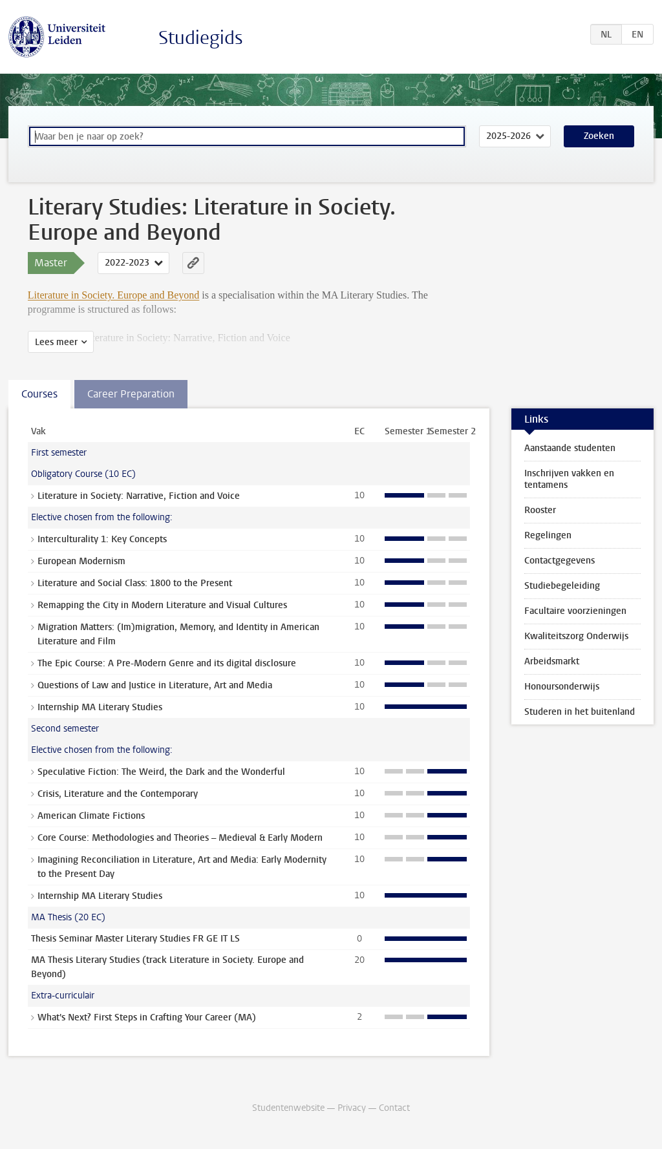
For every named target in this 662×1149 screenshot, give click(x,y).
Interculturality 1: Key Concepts (102, 539)
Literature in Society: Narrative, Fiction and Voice (138, 496)
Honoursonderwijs (561, 686)
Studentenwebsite (288, 1108)
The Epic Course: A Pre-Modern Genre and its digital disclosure (166, 663)
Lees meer (56, 342)
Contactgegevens (559, 560)
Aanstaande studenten (569, 448)
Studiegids (200, 38)
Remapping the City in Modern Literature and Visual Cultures (162, 605)
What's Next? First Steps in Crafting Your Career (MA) (146, 1017)
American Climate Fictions (91, 816)
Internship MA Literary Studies (99, 707)
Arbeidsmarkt (551, 661)
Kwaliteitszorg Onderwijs (576, 636)
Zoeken (599, 136)
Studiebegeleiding (562, 586)
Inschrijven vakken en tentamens (569, 479)
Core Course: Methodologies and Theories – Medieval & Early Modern (180, 838)
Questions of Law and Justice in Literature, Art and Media (154, 685)
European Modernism (81, 561)
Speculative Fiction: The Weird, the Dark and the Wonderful (161, 772)
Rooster (540, 510)
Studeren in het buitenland (579, 712)
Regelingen (547, 535)
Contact (394, 1108)
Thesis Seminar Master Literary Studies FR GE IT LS (135, 939)
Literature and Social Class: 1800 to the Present (134, 583)
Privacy (351, 1108)
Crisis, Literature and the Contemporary (117, 794)
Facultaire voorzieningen (575, 611)
